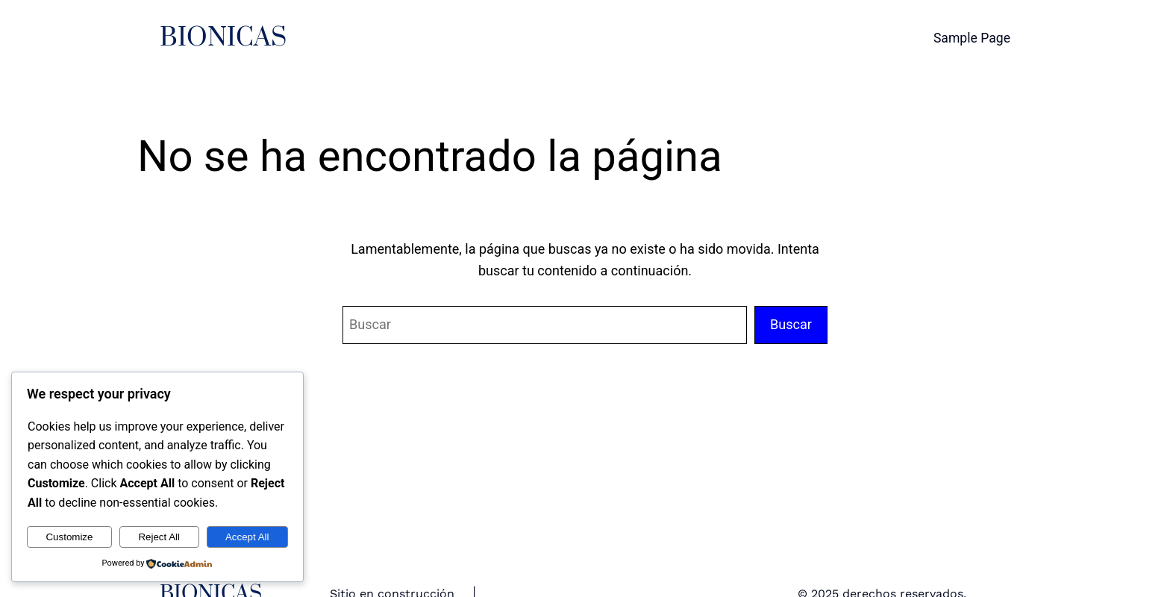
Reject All (159, 537)
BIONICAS (223, 38)
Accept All (247, 537)
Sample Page (971, 38)
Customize (69, 537)
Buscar (791, 324)
